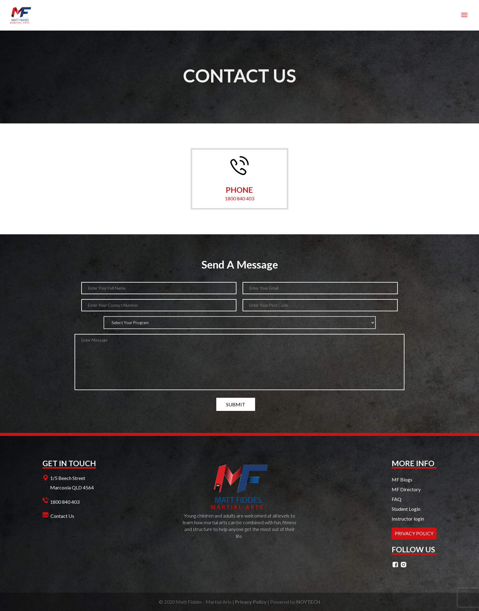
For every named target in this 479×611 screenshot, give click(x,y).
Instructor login (408, 518)
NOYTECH (308, 602)
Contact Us (62, 516)
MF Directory (406, 489)
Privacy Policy (251, 602)
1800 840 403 (239, 198)
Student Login (406, 509)
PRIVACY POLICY (414, 533)
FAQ (396, 499)
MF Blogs (402, 479)
